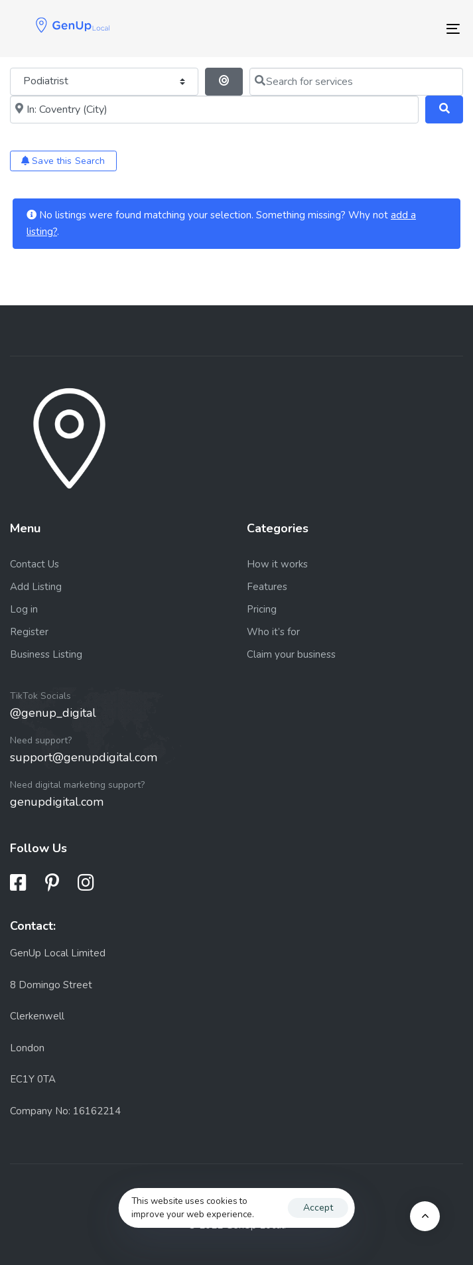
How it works (277, 564)
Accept (318, 1207)
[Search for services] (356, 82)
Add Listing (36, 586)
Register (29, 631)
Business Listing (46, 654)
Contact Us (34, 564)
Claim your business (291, 654)
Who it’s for (273, 631)
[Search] (444, 109)
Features (267, 586)
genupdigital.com (56, 802)
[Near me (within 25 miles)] (214, 109)
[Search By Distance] (224, 82)
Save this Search (63, 161)
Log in (24, 609)
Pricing (262, 609)
